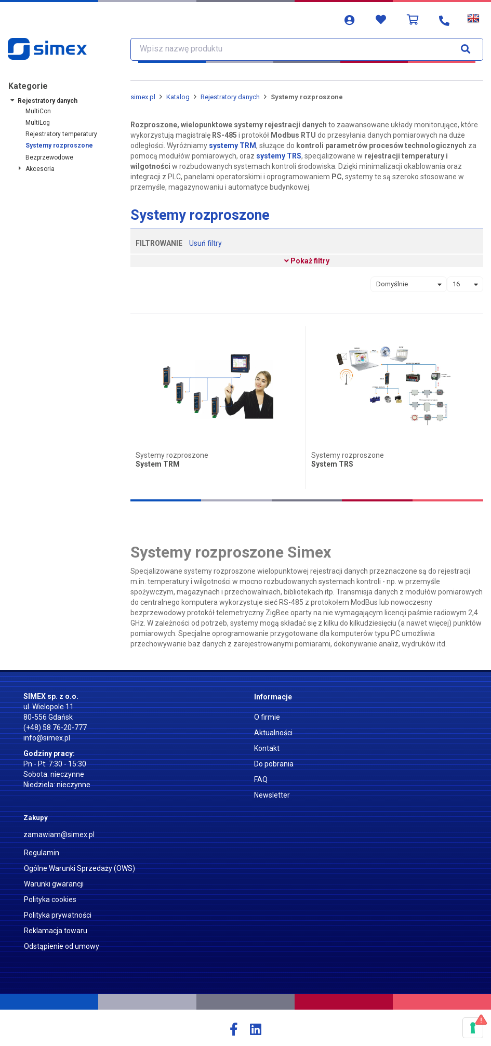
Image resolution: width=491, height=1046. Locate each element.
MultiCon (38, 111)
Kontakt (267, 748)
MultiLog (37, 122)
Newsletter (272, 795)
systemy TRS (278, 156)
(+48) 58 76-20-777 (55, 727)
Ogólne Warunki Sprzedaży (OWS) (79, 868)
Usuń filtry (205, 243)
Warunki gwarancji (54, 884)
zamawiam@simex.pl (59, 834)
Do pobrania (274, 764)
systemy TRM (232, 145)
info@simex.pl (46, 738)
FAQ (261, 779)
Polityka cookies (50, 899)
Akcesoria (40, 169)
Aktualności (273, 733)
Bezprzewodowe (49, 157)
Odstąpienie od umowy (61, 946)
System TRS (332, 464)
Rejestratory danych (47, 100)
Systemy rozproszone (59, 145)
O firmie (267, 717)
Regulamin (41, 853)
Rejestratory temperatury (61, 134)
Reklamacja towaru (55, 930)
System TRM (158, 464)
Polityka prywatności (57, 915)
